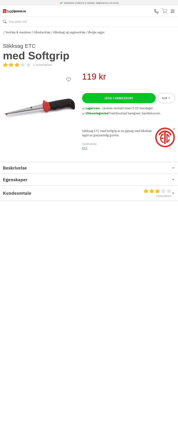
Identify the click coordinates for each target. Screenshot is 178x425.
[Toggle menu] (172, 11)
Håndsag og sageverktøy (69, 32)
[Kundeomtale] (106, 64)
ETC (84, 145)
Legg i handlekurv (119, 95)
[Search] (89, 21)
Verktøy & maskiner (18, 32)
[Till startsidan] (14, 11)
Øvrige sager (96, 32)
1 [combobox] (166, 95)
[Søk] (4, 21)
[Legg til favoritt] (68, 51)
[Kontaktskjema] (156, 11)
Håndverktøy (42, 32)
